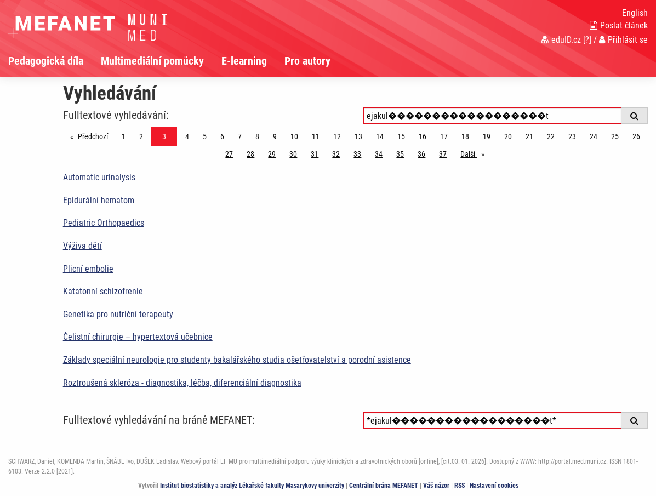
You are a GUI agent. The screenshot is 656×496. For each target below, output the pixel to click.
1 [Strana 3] (124, 136)
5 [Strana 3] (205, 136)
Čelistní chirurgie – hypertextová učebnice (138, 337)
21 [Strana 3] (529, 136)
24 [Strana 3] (593, 136)
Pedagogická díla (45, 60)
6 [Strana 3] (222, 136)
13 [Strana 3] (358, 136)
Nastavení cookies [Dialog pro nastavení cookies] (494, 485)
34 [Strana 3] (379, 154)
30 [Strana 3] (293, 154)
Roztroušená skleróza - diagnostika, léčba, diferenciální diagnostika (182, 383)
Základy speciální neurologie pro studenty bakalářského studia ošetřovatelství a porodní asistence (237, 360)
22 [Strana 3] (551, 136)
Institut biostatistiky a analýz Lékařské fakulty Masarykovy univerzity (252, 485)
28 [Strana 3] (250, 154)
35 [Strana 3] (400, 154)
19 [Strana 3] (486, 136)
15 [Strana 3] (401, 136)
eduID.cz (561, 40)
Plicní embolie (88, 269)
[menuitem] (54, 60)
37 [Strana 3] (443, 154)
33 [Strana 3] (357, 154)
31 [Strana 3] (314, 154)
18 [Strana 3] (465, 136)
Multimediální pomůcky (152, 60)
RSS (459, 485)
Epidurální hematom (98, 200)
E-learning (244, 60)
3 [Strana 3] (164, 136)
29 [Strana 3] (272, 154)
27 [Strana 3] (229, 154)
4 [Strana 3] (187, 136)
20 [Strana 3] (508, 136)
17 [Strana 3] (444, 136)
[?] (587, 40)
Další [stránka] (475, 153)
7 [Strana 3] (240, 136)
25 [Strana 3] (615, 136)
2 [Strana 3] (141, 136)
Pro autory (307, 60)
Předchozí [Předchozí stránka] (95, 135)
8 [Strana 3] (257, 136)
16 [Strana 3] (422, 136)
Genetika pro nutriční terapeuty (118, 314)
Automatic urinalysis (99, 177)
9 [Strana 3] (275, 136)
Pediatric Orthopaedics (103, 223)
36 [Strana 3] (421, 154)
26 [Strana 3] (636, 136)
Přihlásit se (623, 40)
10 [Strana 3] (294, 136)
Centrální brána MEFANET (383, 485)
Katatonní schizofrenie (103, 291)
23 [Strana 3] (572, 136)
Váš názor (436, 485)
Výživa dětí (82, 246)
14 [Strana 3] (380, 136)
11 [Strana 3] (316, 136)
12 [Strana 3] (337, 136)
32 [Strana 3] (336, 154)
